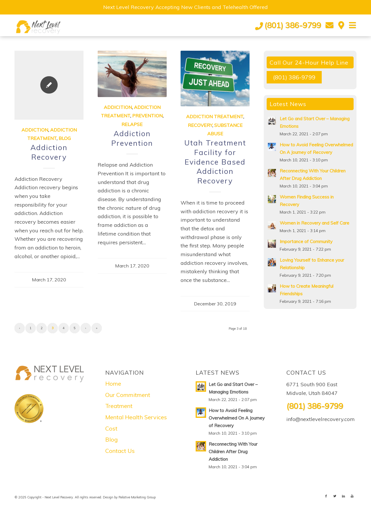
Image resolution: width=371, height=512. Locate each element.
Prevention (147, 116)
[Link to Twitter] (334, 496)
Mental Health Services (136, 417)
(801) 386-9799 (292, 25)
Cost (111, 428)
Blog (65, 138)
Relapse (132, 124)
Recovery (200, 125)
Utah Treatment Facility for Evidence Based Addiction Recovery (215, 161)
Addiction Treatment (214, 116)
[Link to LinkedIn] (343, 496)
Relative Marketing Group (137, 497)
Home (113, 383)
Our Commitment (127, 394)
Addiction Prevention (132, 138)
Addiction (34, 130)
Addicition (118, 107)
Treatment (118, 405)
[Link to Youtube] (352, 496)
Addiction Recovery (49, 152)
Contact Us (120, 450)
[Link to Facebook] (326, 496)
